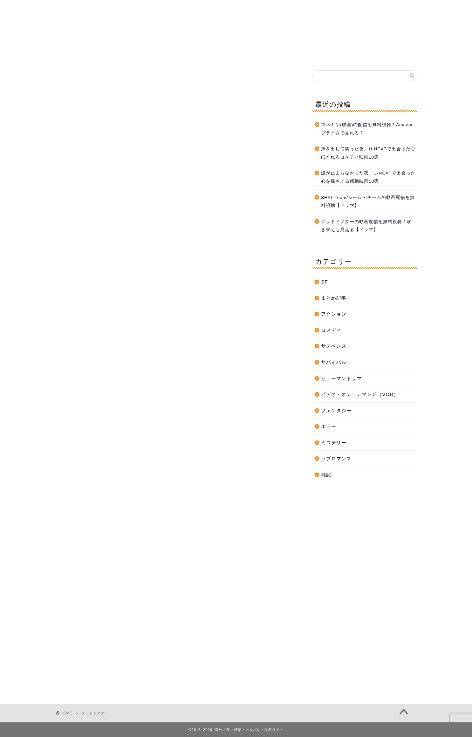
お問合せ (260, 54)
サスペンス (333, 346)
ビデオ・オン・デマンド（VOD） (360, 394)
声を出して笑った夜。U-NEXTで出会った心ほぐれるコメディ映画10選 (368, 153)
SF (324, 281)
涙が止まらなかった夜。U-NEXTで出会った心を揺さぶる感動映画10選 (368, 177)
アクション (333, 314)
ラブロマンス (336, 458)
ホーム (164, 54)
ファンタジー (336, 410)
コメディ (331, 330)
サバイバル (333, 362)
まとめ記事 (333, 298)
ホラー (328, 426)
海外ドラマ (236, 22)
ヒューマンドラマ (341, 378)
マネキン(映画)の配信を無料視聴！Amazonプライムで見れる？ (367, 128)
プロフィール (300, 54)
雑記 (326, 474)
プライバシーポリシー (211, 54)
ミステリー (333, 442)
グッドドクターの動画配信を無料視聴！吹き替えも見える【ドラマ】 (366, 225)
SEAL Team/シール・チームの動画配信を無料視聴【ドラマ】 (368, 201)
